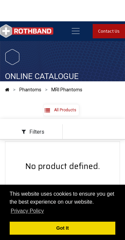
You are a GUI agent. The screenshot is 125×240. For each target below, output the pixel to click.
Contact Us (109, 31)
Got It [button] (62, 228)
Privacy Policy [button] (27, 211)
